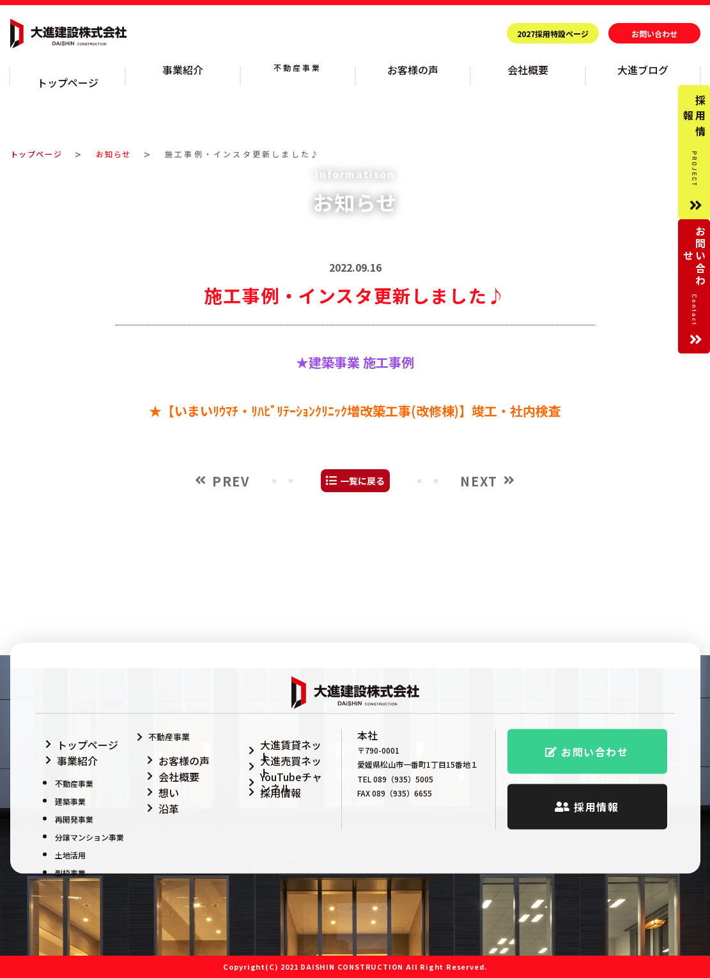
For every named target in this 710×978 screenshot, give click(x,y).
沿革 (156, 798)
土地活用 (70, 837)
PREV (230, 573)
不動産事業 (298, 67)
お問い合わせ (654, 33)
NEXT (478, 573)
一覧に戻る (362, 573)
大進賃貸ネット (279, 734)
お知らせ (121, 137)
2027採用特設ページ (553, 33)
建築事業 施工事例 (361, 455)
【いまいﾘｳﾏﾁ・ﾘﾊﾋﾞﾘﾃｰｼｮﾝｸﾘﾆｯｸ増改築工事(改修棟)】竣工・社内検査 (361, 503)
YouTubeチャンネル (288, 766)
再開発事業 (74, 801)
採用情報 (266, 782)
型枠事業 (70, 855)
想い (156, 782)
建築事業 (70, 784)
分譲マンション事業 (89, 819)
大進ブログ (643, 67)
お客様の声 (413, 67)
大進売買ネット (279, 750)
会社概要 (527, 67)
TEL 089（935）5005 (395, 776)
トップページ (67, 67)
